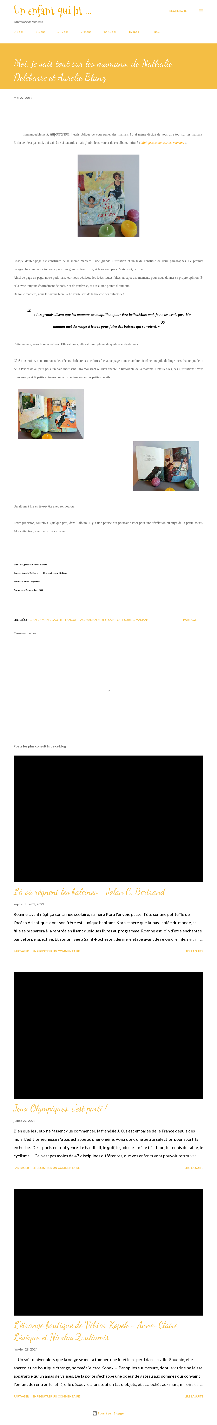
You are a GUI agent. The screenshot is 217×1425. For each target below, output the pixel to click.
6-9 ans (45, 619)
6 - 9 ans (62, 32)
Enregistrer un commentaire (56, 951)
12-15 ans (110, 32)
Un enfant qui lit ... (53, 11)
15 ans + (134, 32)
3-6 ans (40, 32)
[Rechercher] (179, 11)
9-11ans (85, 32)
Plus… (156, 32)
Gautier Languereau (68, 619)
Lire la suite (194, 951)
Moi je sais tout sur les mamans (123, 619)
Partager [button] (190, 619)
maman (91, 619)
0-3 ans (19, 32)
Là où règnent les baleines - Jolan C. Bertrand (89, 891)
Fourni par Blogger (108, 1413)
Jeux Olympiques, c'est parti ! (60, 1108)
